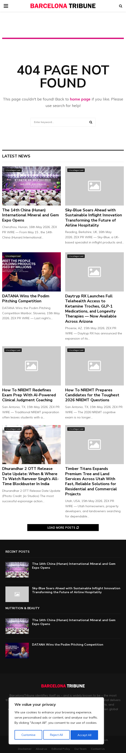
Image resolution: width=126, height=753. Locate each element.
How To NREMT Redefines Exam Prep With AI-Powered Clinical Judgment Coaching (29, 395)
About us (41, 748)
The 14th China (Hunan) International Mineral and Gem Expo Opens (30, 215)
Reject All (56, 735)
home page (80, 99)
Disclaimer (24, 748)
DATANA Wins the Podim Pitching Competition (25, 298)
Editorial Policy (61, 748)
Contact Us (98, 748)
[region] (56, 721)
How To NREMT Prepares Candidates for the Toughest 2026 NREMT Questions (92, 395)
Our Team (80, 748)
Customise (28, 735)
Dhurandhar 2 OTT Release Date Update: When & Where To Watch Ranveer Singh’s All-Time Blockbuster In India (30, 476)
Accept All (85, 735)
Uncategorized (13, 170)
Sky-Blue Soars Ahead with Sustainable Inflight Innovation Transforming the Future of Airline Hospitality (93, 217)
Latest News (16, 156)
